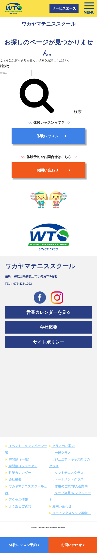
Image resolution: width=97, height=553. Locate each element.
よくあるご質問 (19, 506)
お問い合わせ (53, 170)
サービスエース (64, 8)
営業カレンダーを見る (48, 312)
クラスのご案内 (63, 446)
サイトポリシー (48, 342)
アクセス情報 (18, 499)
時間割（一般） (19, 459)
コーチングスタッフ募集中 (71, 513)
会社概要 (48, 327)
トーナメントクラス (69, 479)
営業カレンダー (19, 473)
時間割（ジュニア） (22, 466)
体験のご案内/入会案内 (71, 486)
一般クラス (62, 453)
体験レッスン (51, 136)
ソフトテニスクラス (69, 473)
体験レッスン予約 (24, 545)
